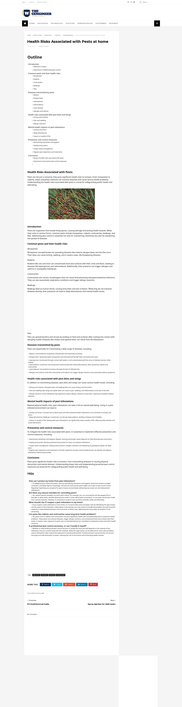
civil (73, 686)
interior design (87, 23)
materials (75, 693)
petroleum (126, 188)
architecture (127, 167)
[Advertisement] (115, 12)
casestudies (96, 682)
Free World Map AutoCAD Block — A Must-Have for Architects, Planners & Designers (141, 691)
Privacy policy (45, 2)
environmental (68, 36)
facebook (136, 125)
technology (93, 696)
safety (74, 696)
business (116, 23)
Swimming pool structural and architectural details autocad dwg (142, 210)
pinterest (136, 134)
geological (75, 689)
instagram (136, 139)
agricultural (37, 36)
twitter (136, 129)
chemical (57, 36)
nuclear (94, 693)
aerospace (127, 160)
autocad (72, 23)
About (26, 2)
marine (125, 181)
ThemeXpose (36, 704)
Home (34, 23)
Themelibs (45, 704)
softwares (103, 23)
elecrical (126, 174)
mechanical (127, 184)
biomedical (48, 36)
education (45, 23)
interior (94, 689)
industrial (85, 689)
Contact (34, 2)
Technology (59, 23)
